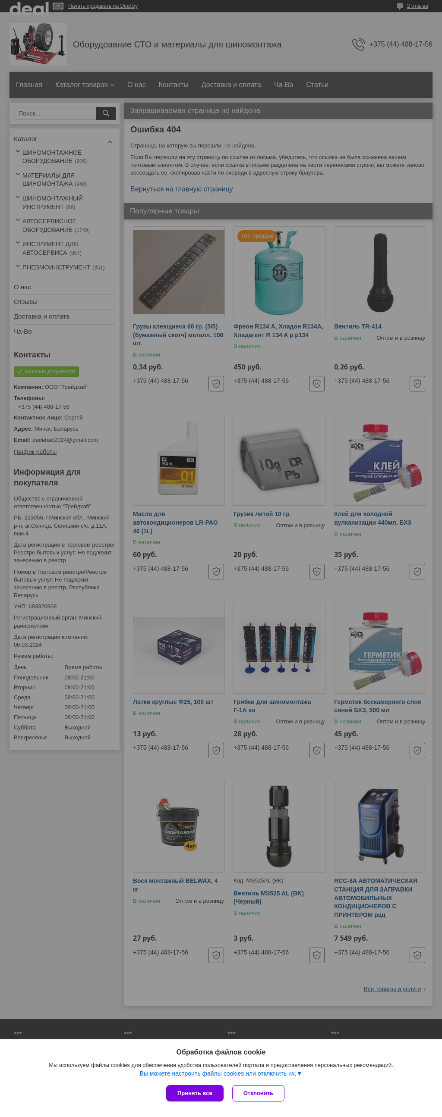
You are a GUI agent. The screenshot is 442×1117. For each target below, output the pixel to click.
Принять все (194, 1093)
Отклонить (258, 1093)
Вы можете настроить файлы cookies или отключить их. (217, 1073)
